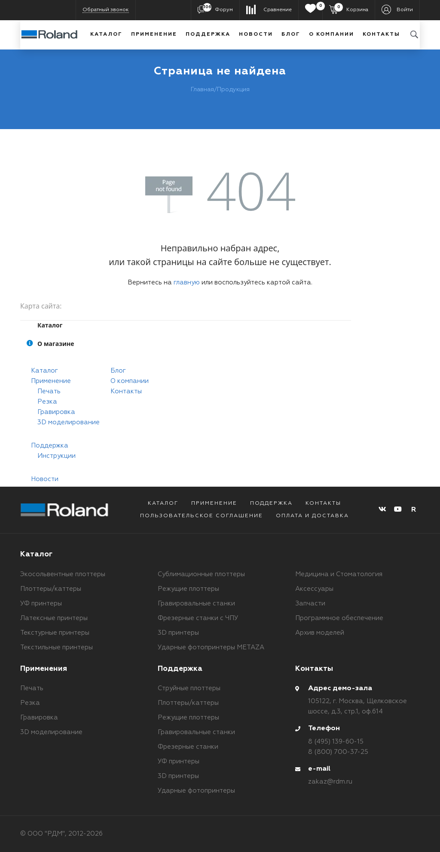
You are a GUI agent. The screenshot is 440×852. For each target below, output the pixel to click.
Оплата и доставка (312, 516)
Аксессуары (314, 589)
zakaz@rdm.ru (330, 781)
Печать (49, 391)
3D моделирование (68, 422)
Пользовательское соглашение (201, 516)
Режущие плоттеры (188, 589)
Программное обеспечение (339, 618)
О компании (331, 34)
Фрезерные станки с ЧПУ (198, 618)
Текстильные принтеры (56, 647)
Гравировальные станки (196, 603)
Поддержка (208, 34)
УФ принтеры (41, 603)
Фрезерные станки (188, 747)
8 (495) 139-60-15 (336, 741)
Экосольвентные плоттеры (62, 574)
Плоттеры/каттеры (50, 589)
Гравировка (56, 412)
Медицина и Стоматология (338, 574)
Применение (154, 34)
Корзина (351, 9)
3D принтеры (178, 633)
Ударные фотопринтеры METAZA (211, 647)
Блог (290, 34)
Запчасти (310, 603)
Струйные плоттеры (189, 688)
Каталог (106, 34)
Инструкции (56, 456)
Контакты (381, 34)
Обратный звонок (105, 9)
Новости (256, 34)
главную (187, 282)
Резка (47, 401)
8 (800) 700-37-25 (338, 752)
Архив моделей (319, 633)
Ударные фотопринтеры (196, 790)
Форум (217, 9)
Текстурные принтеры (54, 633)
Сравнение (277, 9)
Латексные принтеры (54, 618)
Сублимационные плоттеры (201, 574)
